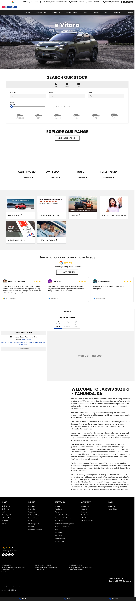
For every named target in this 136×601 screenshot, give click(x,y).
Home (28, 13)
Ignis (3, 512)
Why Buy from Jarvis (88, 518)
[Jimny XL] (83, 207)
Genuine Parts (60, 539)
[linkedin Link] (131, 2)
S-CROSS (5, 521)
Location (28, 94)
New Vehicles (41, 13)
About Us (84, 509)
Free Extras (58, 509)
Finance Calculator (35, 530)
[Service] (68, 599)
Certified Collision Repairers (64, 524)
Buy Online (58, 536)
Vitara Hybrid (6, 518)
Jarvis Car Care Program (63, 515)
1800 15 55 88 (26, 340)
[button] (22, 289)
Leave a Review (67, 272)
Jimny (4, 524)
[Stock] (22, 599)
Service (85, 13)
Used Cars (32, 512)
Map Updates (59, 542)
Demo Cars (32, 509)
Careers (84, 512)
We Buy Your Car (87, 521)
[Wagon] (57, 116)
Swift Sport (5, 509)
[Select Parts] (76, 325)
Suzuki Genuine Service (63, 518)
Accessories (59, 533)
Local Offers (32, 518)
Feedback (84, 515)
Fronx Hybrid (6, 515)
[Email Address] (23, 343)
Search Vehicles (63, 106)
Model (106, 94)
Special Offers (71, 13)
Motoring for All (33, 524)
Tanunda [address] (67, 311)
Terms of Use (112, 509)
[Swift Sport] (53, 164)
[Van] (114, 116)
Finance (117, 13)
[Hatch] (19, 116)
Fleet (106, 13)
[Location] (58, 325)
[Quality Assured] (20, 232)
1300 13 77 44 (43, 569)
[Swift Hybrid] (26, 164)
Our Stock (56, 13)
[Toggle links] (9, 590)
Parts (96, 13)
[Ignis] (80, 164)
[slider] (11, 106)
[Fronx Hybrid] (107, 164)
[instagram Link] (128, 2)
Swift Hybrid (6, 506)
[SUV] (76, 116)
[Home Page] (10, 7)
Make (67, 94)
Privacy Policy (112, 506)
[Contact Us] (53, 2)
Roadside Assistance (62, 527)
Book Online (59, 521)
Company (129, 13)
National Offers (33, 515)
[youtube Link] (125, 2)
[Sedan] (38, 116)
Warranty (58, 512)
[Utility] (95, 116)
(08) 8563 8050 (78, 569)
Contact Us (85, 506)
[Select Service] (67, 325)
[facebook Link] (122, 2)
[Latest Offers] (20, 207)
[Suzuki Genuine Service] (51, 207)
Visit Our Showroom (67, 138)
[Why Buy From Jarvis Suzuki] (114, 207)
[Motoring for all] (51, 232)
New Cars (31, 506)
